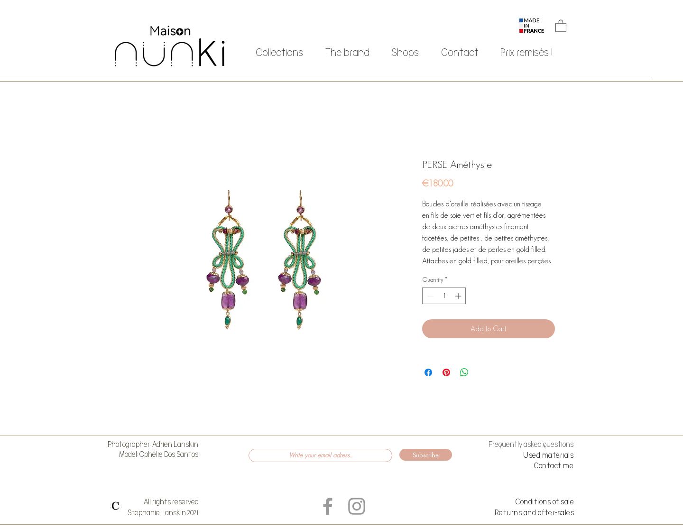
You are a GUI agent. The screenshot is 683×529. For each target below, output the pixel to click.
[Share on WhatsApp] (464, 372)
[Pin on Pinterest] (446, 372)
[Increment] (459, 296)
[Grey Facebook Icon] (327, 506)
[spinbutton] (444, 296)
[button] (560, 25)
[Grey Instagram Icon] (356, 506)
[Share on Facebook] (428, 372)
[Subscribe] (425, 455)
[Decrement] (429, 296)
